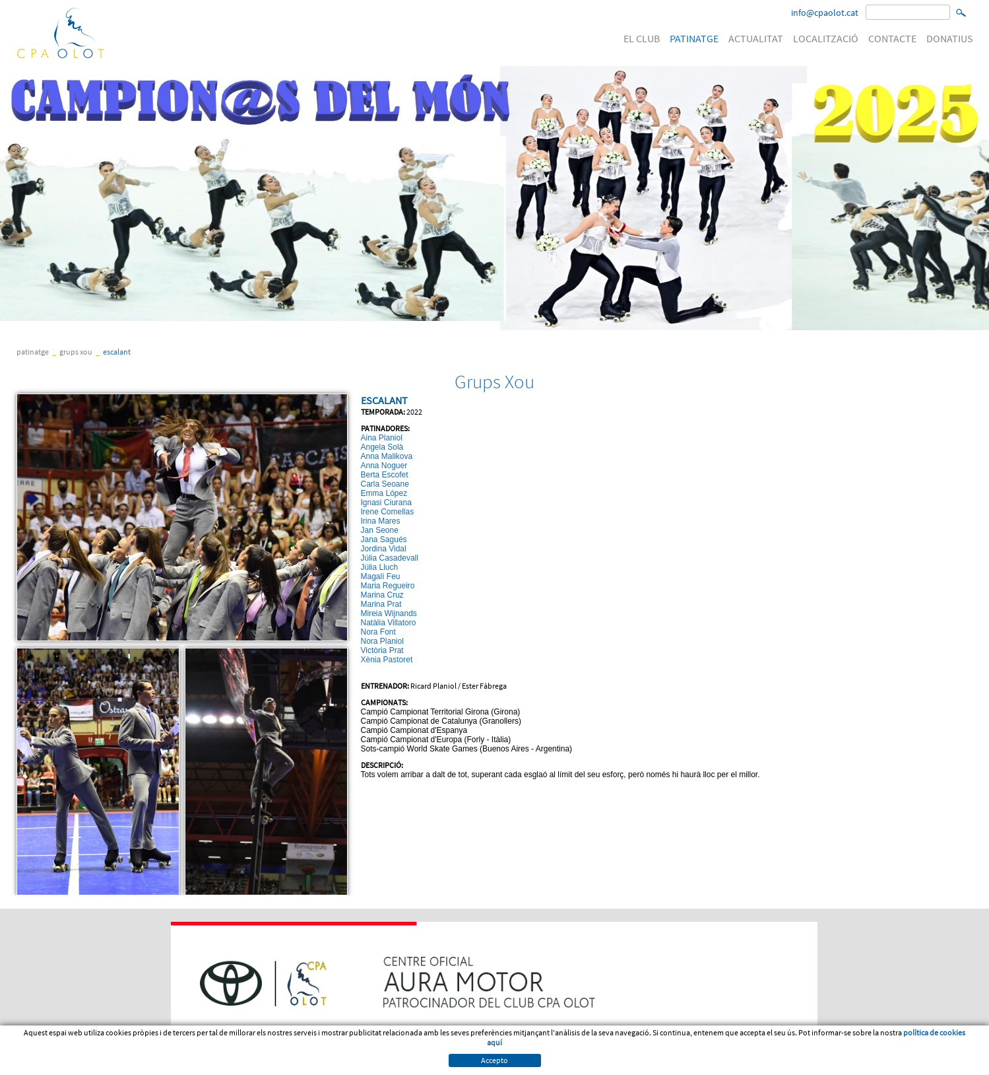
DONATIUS (949, 38)
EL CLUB (641, 38)
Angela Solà (382, 447)
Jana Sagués (384, 539)
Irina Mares (380, 521)
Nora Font (378, 632)
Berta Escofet (384, 474)
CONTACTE (892, 38)
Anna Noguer (384, 465)
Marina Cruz (382, 595)
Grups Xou (75, 352)
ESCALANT (117, 352)
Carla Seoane (385, 484)
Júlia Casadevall (389, 558)
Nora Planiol (382, 641)
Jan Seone (380, 530)
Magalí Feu (380, 576)
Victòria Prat (382, 650)
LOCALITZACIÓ (825, 38)
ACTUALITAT (755, 38)
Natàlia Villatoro (388, 622)
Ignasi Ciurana (386, 502)
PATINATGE (694, 38)
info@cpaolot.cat (824, 12)
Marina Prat (381, 604)
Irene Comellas (387, 511)
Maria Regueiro (388, 585)
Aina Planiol (381, 437)
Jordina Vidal (383, 548)
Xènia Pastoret (387, 659)
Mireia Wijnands (389, 613)
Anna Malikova (387, 456)
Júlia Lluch (380, 567)
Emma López (384, 493)
